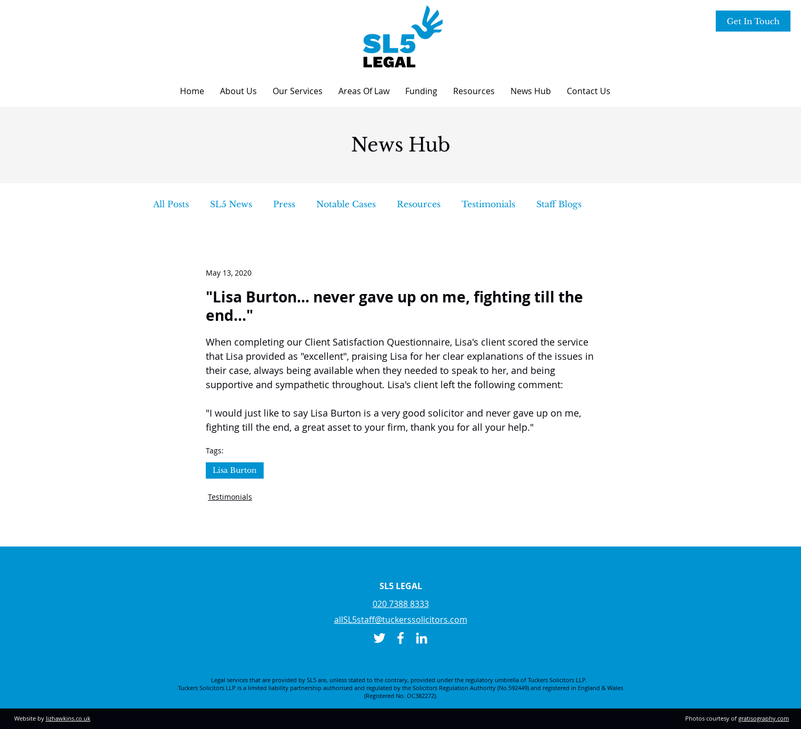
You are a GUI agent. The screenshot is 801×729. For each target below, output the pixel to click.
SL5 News (231, 204)
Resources (418, 204)
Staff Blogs (559, 204)
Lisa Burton (235, 470)
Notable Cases (346, 204)
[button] (238, 91)
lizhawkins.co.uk (68, 718)
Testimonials (488, 204)
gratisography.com (763, 718)
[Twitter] (379, 638)
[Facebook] (400, 638)
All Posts (171, 204)
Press (284, 204)
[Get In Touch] (753, 21)
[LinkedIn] (421, 638)
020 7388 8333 (401, 604)
